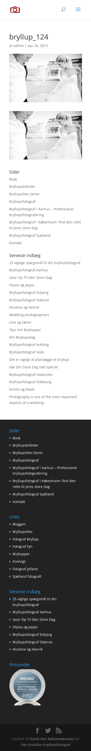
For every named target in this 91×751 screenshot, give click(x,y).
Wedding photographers (29, 314)
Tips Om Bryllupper (25, 329)
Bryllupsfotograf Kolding (29, 344)
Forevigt (19, 561)
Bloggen (19, 524)
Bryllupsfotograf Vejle (26, 352)
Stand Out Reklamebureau (52, 738)
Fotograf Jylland (25, 569)
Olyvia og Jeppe (21, 285)
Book (13, 179)
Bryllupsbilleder (22, 186)
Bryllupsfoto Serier (24, 194)
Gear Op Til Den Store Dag (30, 277)
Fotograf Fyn (23, 546)
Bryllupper (21, 554)
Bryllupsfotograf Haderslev (31, 374)
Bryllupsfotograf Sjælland (29, 235)
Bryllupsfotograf (22, 201)
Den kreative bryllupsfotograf (45, 744)
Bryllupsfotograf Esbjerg (29, 292)
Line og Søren (20, 322)
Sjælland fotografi (27, 576)
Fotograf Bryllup (26, 539)
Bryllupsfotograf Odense (29, 300)
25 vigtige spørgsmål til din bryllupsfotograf (44, 262)
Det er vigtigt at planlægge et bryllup (39, 359)
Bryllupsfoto (22, 531)
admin (18, 45)
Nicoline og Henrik (24, 307)
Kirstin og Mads (22, 389)
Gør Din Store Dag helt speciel (33, 367)
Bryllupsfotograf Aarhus (28, 270)
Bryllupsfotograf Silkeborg (30, 381)
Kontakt (15, 243)
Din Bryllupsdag (22, 337)
